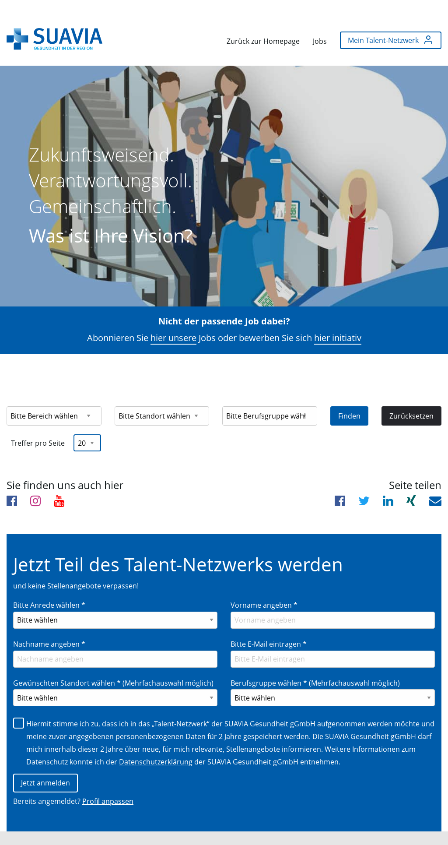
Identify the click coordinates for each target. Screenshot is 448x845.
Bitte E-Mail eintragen (269, 622)
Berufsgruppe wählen (315, 661)
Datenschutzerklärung (155, 740)
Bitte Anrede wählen (49, 583)
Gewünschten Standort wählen (113, 661)
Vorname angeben (264, 583)
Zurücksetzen (411, 394)
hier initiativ (337, 316)
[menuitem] (54, 37)
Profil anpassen (107, 780)
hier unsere (173, 316)
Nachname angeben (49, 622)
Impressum (34, 828)
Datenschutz (81, 828)
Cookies (121, 828)
